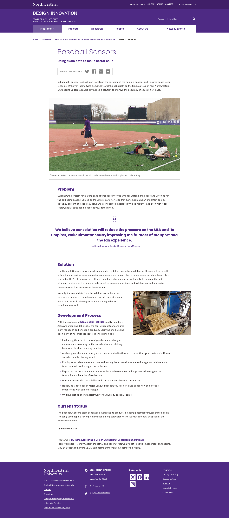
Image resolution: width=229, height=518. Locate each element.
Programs (47, 29)
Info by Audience (186, 4)
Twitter (133, 477)
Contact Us (168, 492)
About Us (144, 29)
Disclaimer (49, 494)
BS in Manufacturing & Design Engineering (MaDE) (79, 40)
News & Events (177, 29)
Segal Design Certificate (131, 440)
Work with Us (136, 4)
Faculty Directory (170, 474)
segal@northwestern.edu (100, 493)
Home (35, 40)
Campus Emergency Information (59, 499)
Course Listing (169, 479)
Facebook (139, 477)
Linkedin (146, 477)
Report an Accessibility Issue (57, 508)
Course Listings (155, 4)
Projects (73, 29)
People (120, 29)
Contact (169, 4)
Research (97, 29)
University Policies (52, 503)
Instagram (133, 484)
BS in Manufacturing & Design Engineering (94, 440)
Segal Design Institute (92, 322)
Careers (47, 490)
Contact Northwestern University (59, 485)
